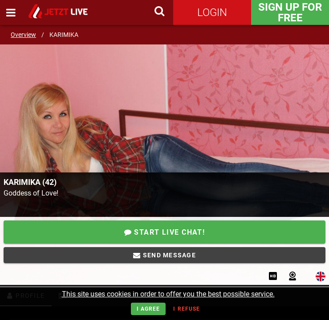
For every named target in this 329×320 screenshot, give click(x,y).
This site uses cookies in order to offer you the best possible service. (168, 294)
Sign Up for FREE (290, 12)
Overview (23, 34)
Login (212, 12)
